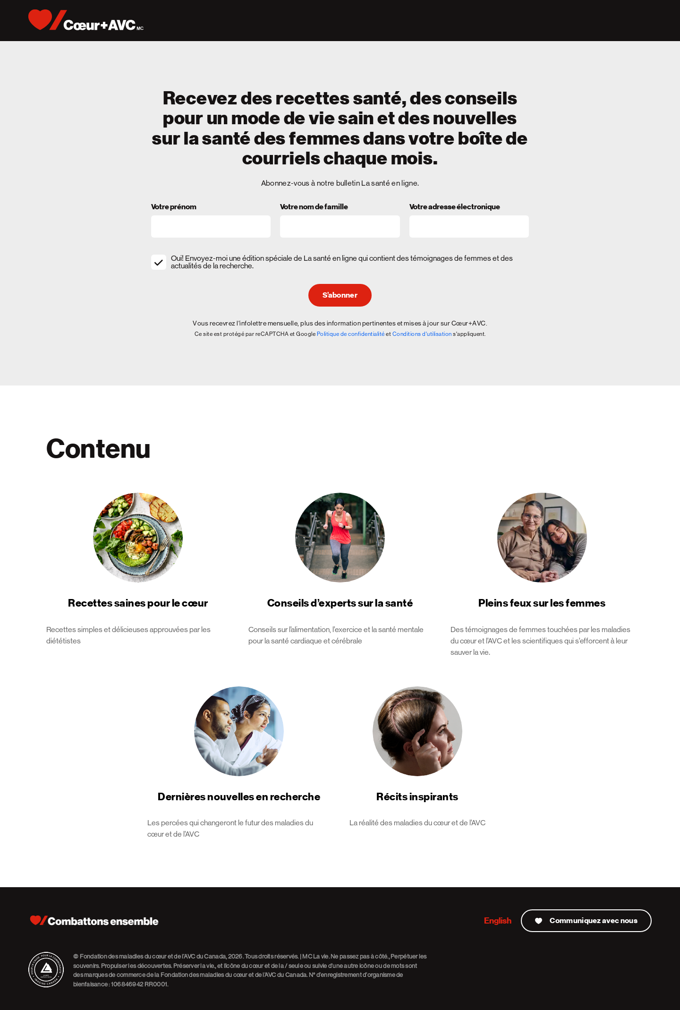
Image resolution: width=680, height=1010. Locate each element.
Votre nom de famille (314, 207)
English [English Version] (497, 920)
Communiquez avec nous (586, 920)
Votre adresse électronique (454, 207)
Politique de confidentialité (351, 334)
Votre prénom (173, 207)
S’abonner (340, 295)
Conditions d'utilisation (422, 334)
